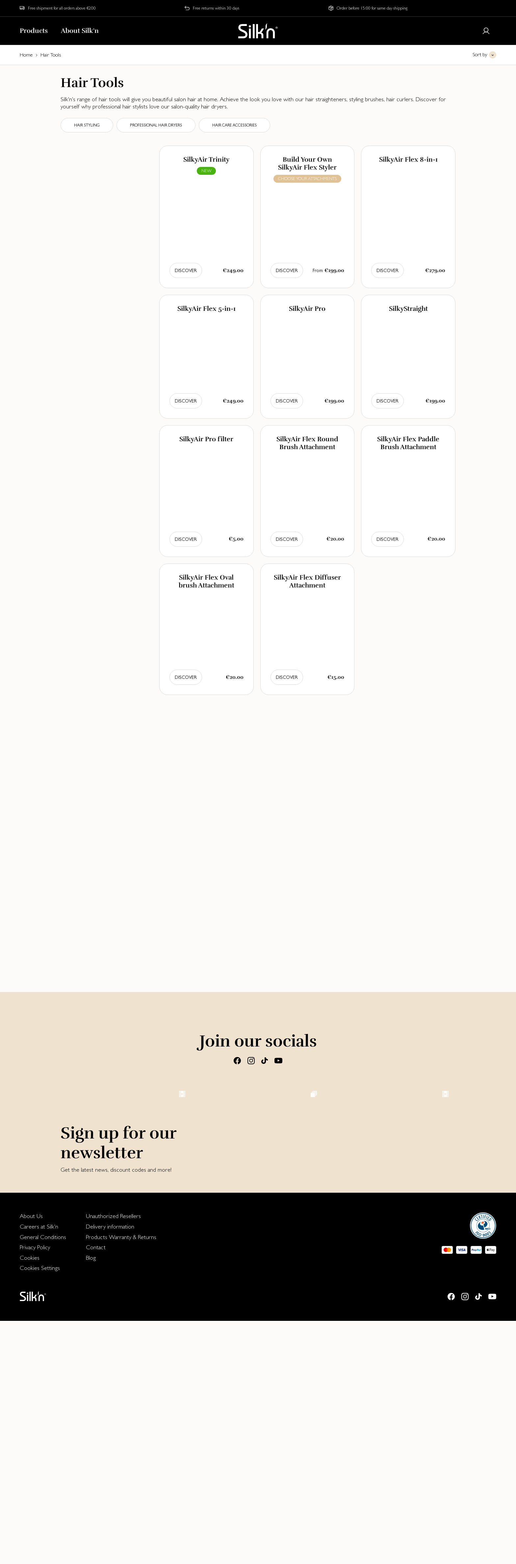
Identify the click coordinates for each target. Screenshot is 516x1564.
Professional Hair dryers (156, 125)
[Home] (258, 31)
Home (26, 55)
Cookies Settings (40, 1510)
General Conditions (43, 1480)
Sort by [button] (480, 54)
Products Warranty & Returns (121, 1480)
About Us (31, 1459)
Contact (96, 1490)
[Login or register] (486, 31)
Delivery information (110, 1469)
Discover (186, 270)
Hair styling (87, 125)
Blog (91, 1500)
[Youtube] (278, 1060)
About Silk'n (80, 31)
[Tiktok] (264, 1060)
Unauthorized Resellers (113, 1459)
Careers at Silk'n (39, 1469)
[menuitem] (43, 1459)
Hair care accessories (234, 125)
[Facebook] (237, 1060)
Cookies (29, 1500)
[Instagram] (251, 1060)
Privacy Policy (35, 1490)
